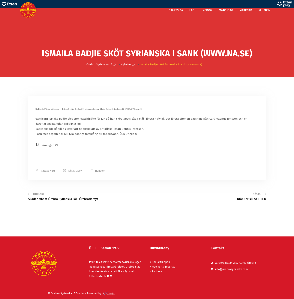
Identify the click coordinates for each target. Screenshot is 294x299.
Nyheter (100, 170)
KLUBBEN (264, 10)
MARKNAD (245, 10)
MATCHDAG (226, 10)
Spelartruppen (160, 262)
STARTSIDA (176, 10)
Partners (156, 271)
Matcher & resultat (162, 266)
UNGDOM (206, 10)
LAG (191, 10)
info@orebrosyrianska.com (231, 269)
